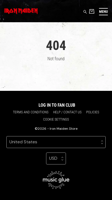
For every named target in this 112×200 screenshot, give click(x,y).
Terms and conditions (31, 112)
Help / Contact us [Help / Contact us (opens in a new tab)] (67, 112)
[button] (103, 11)
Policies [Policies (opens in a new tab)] (92, 112)
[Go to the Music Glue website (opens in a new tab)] (56, 180)
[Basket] (91, 11)
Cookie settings (56, 119)
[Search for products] (85, 11)
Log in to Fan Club (57, 105)
